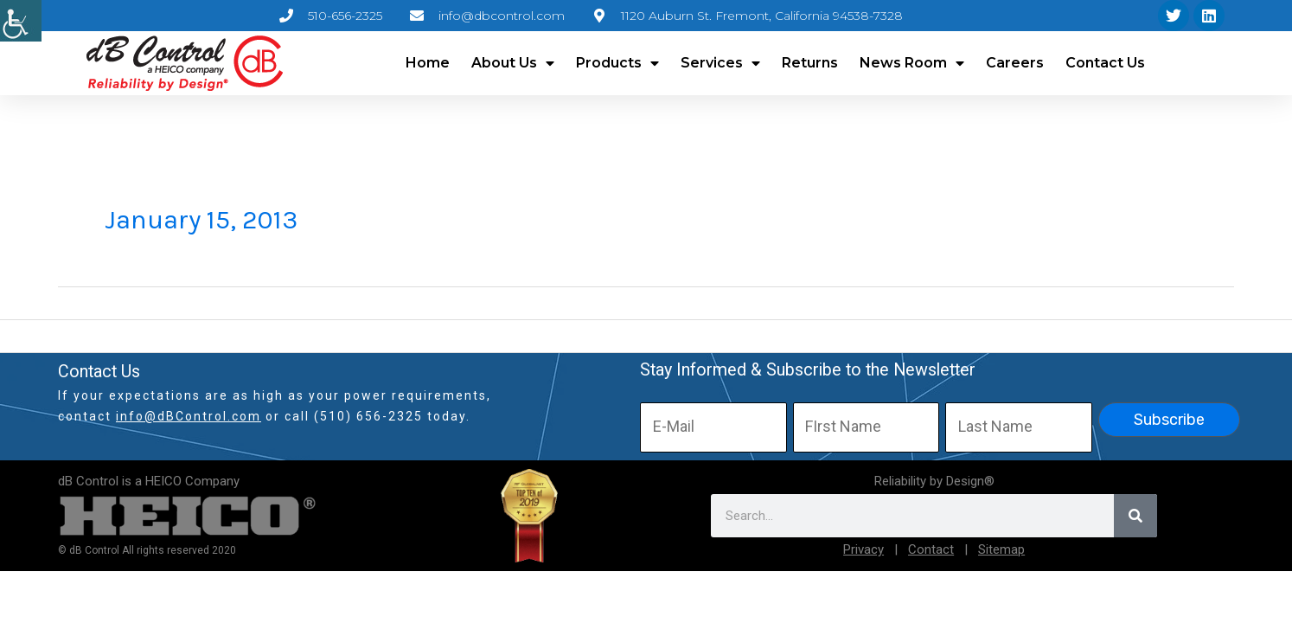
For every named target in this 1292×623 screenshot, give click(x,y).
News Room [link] (912, 63)
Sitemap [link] (1001, 549)
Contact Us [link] (1105, 63)
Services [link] (720, 63)
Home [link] (428, 63)
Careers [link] (1015, 63)
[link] (21, 21)
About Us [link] (512, 63)
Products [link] (617, 63)
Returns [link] (810, 63)
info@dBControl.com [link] (188, 416)
